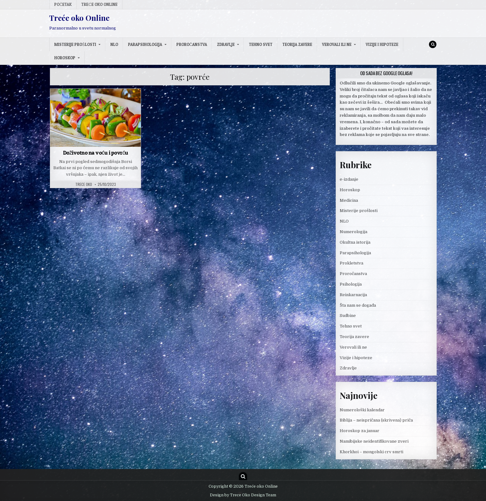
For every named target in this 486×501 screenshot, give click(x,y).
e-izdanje (349, 179)
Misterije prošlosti (75, 44)
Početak (63, 4)
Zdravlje (226, 44)
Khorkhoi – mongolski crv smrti (371, 451)
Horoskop (64, 57)
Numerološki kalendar (362, 410)
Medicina (349, 200)
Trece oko (83, 184)
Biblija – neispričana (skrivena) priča (376, 420)
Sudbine (348, 315)
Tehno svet (260, 44)
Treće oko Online (99, 4)
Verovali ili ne (336, 44)
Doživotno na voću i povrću (95, 152)
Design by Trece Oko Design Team (243, 495)
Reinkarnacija (353, 294)
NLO (114, 44)
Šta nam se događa (358, 305)
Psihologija (351, 284)
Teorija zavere (297, 44)
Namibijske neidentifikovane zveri (374, 441)
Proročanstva (191, 44)
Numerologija (353, 231)
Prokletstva (351, 263)
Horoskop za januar (359, 430)
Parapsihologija (145, 44)
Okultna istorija (355, 242)
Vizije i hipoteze (382, 44)
